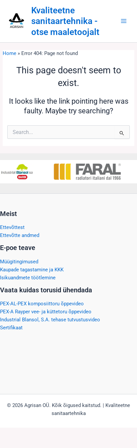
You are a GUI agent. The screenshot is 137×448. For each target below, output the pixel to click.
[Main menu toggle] (123, 21)
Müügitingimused (19, 262)
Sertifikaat (11, 328)
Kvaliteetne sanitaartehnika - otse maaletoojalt (65, 21)
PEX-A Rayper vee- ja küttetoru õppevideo (45, 312)
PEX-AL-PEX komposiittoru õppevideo (42, 304)
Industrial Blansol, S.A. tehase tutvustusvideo (50, 320)
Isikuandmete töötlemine (28, 278)
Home (9, 53)
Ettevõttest (12, 227)
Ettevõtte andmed (19, 235)
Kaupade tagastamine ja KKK (32, 270)
